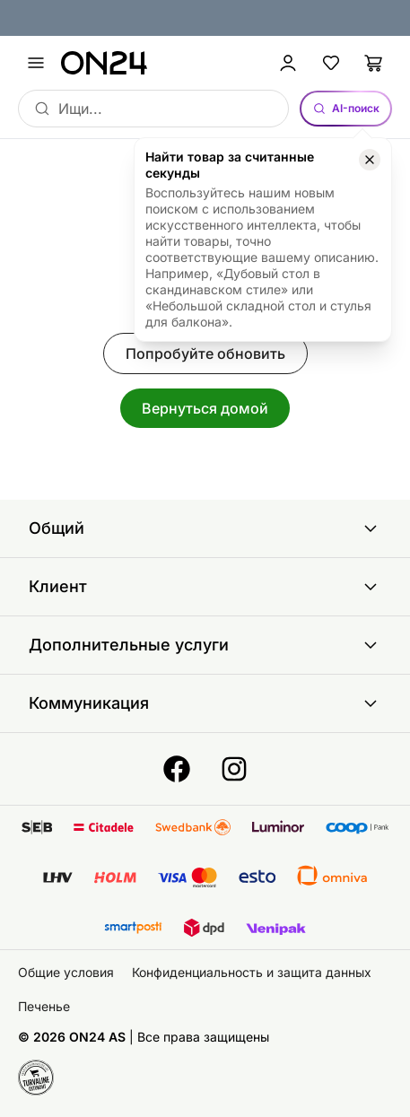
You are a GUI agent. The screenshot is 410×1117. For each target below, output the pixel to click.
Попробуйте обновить (205, 353)
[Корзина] (374, 63)
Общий (205, 528)
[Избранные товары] (331, 63)
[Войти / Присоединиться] (288, 63)
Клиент (205, 587)
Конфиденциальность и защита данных (251, 972)
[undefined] (36, 63)
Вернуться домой (205, 408)
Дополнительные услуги (205, 645)
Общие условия (66, 972)
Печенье (44, 1006)
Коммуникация (205, 703)
